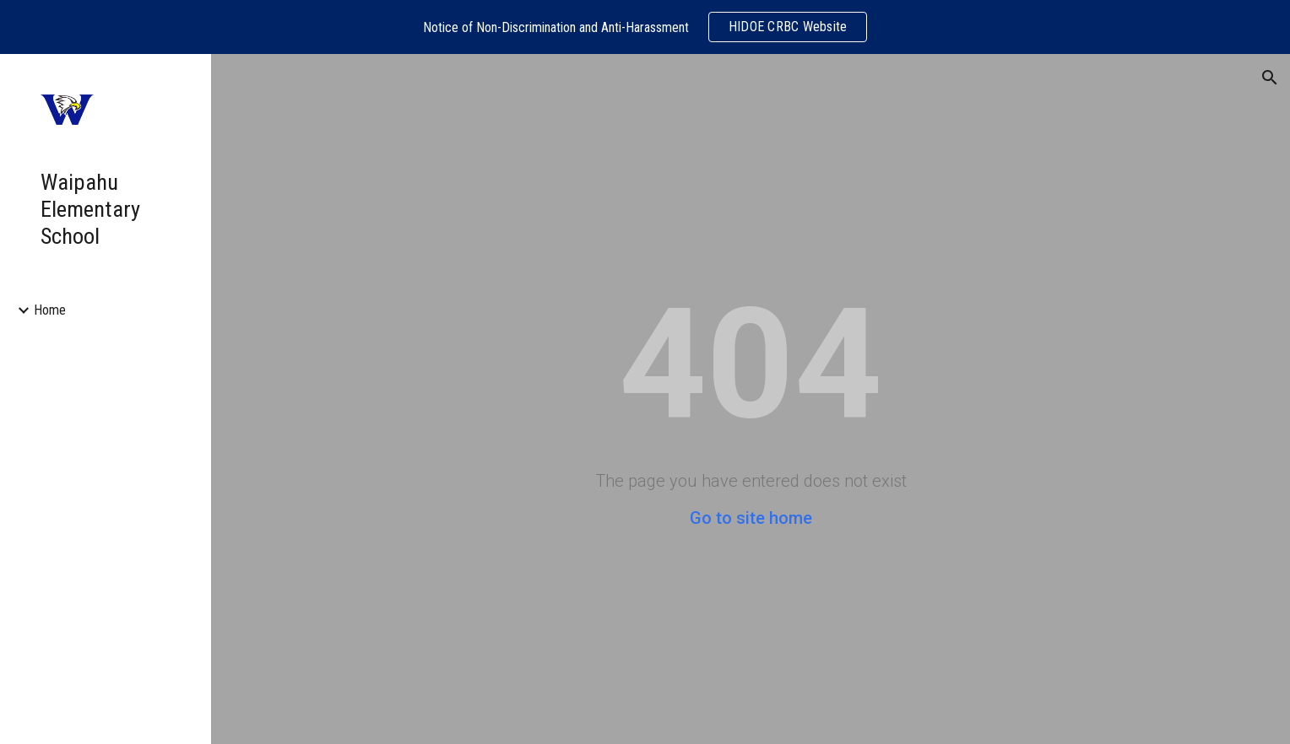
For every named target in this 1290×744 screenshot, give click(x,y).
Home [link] (50, 310)
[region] (645, 27)
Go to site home (751, 518)
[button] (1269, 77)
